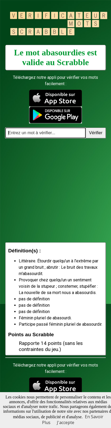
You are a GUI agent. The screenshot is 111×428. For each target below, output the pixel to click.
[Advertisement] (49, 190)
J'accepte (65, 422)
